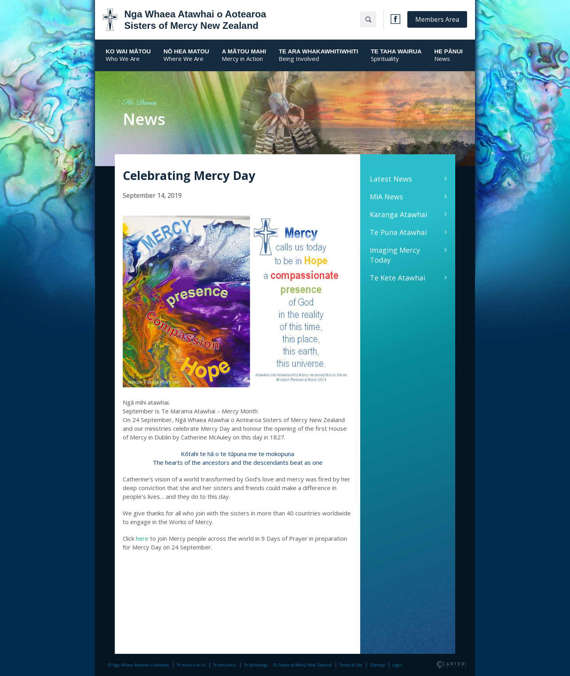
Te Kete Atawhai (397, 277)
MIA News (386, 196)
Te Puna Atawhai (398, 232)
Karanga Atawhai (398, 214)
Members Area (437, 19)
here (142, 538)
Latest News (391, 179)
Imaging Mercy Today (395, 255)
